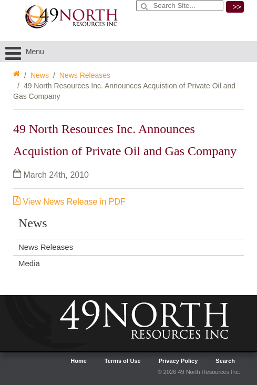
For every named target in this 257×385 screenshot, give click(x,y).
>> (237, 7)
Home (78, 361)
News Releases (84, 75)
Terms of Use (123, 361)
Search (225, 361)
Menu (24, 51)
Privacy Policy (178, 361)
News (39, 75)
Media (29, 263)
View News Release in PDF (69, 201)
